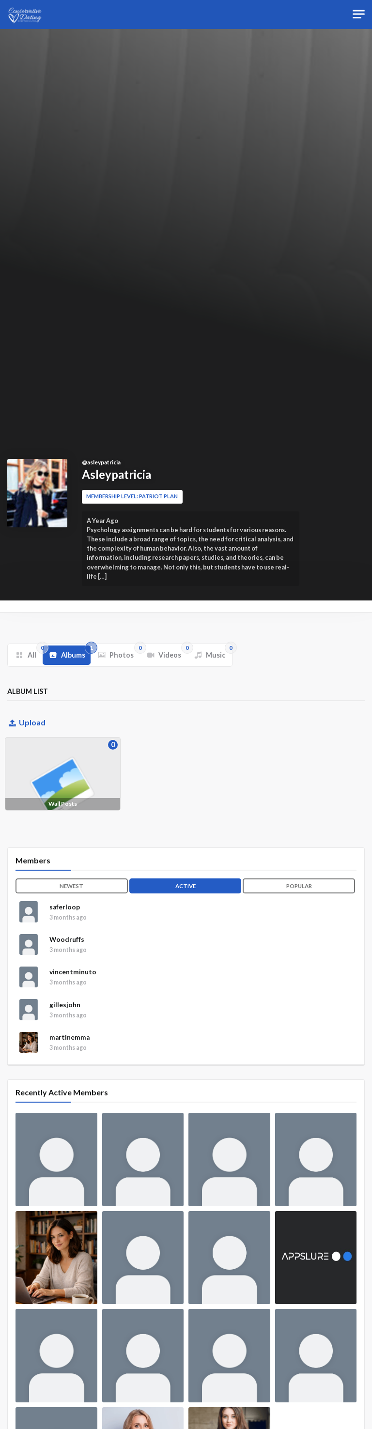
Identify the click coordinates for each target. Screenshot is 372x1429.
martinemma (69, 1067)
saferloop (64, 910)
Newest (71, 886)
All (35, 652)
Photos (124, 652)
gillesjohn (64, 1028)
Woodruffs (66, 949)
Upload (26, 722)
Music (218, 652)
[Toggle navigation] (359, 14)
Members (33, 860)
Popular (299, 886)
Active (185, 886)
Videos (172, 652)
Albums (76, 652)
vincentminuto (72, 989)
